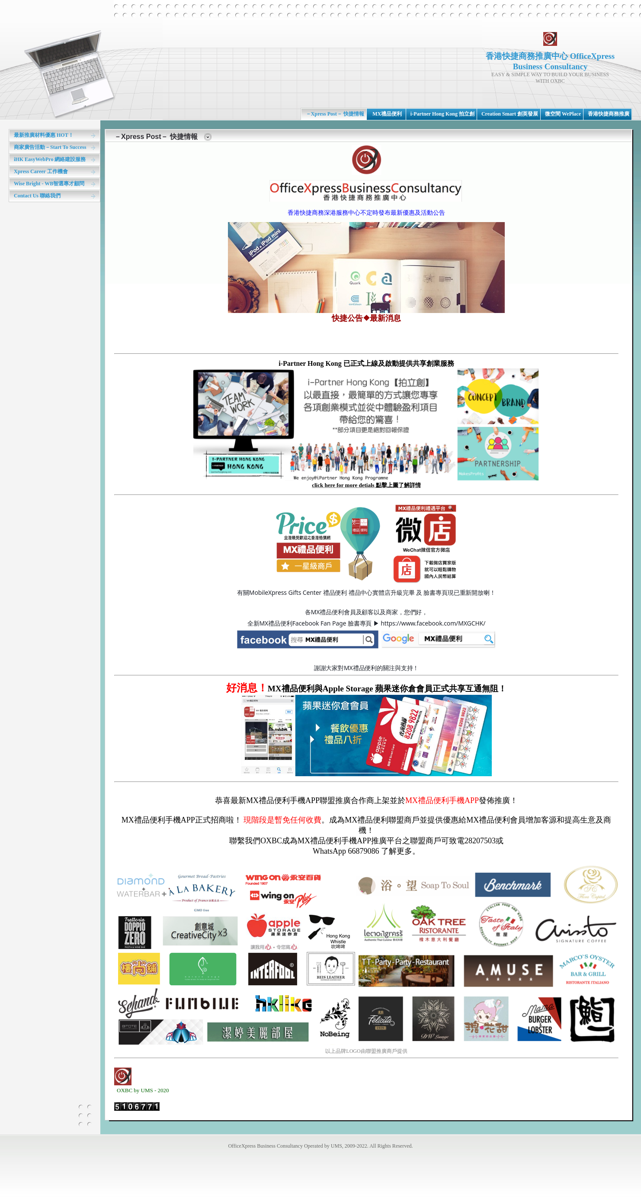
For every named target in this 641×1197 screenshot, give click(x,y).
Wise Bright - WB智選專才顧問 (49, 184)
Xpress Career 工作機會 (41, 171)
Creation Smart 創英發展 (509, 114)
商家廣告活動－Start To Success (50, 147)
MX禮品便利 (387, 114)
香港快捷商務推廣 (608, 114)
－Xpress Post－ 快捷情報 (335, 114)
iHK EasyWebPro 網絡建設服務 (50, 159)
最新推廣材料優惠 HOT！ (44, 135)
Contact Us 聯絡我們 (37, 196)
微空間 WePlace (563, 114)
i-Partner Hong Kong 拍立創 (442, 114)
